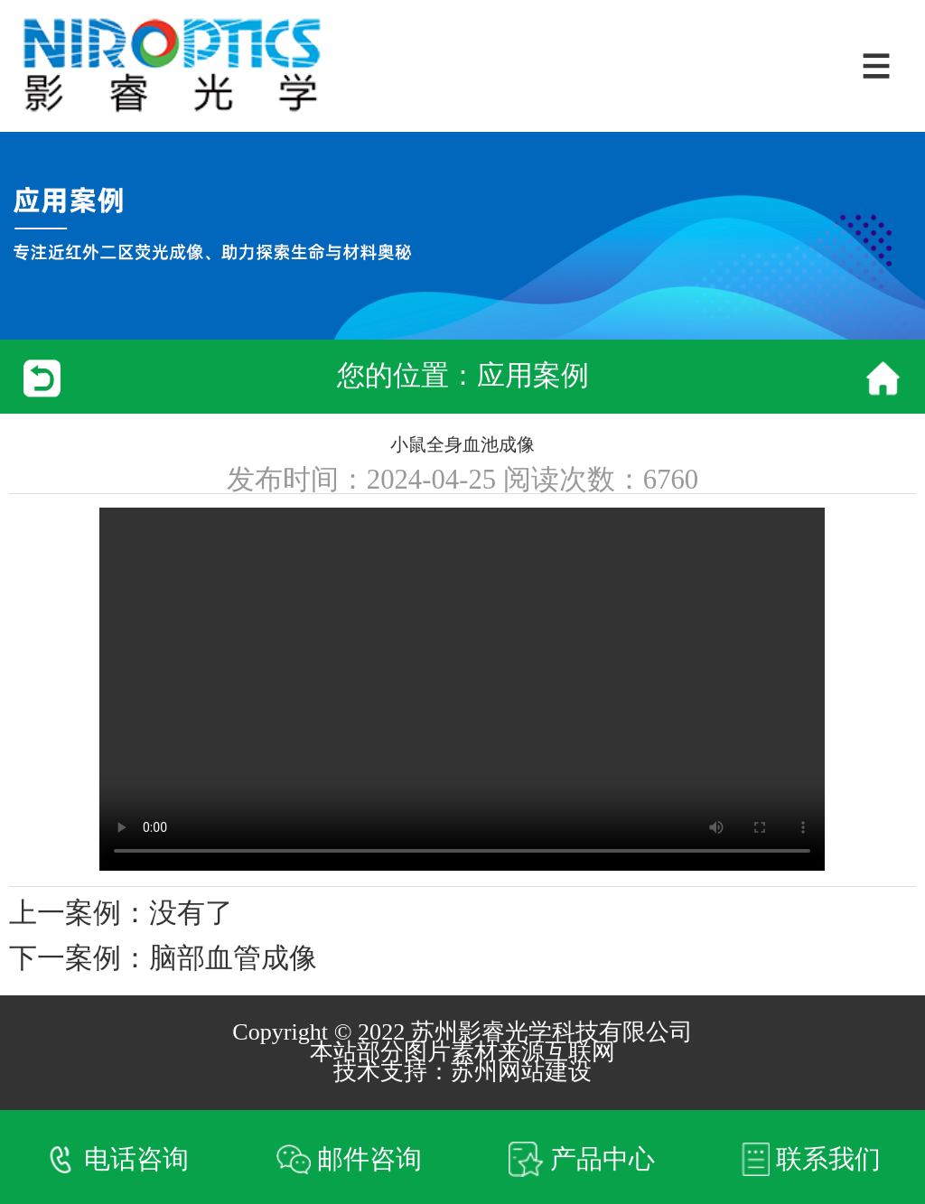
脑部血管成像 (233, 958)
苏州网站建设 (521, 1072)
